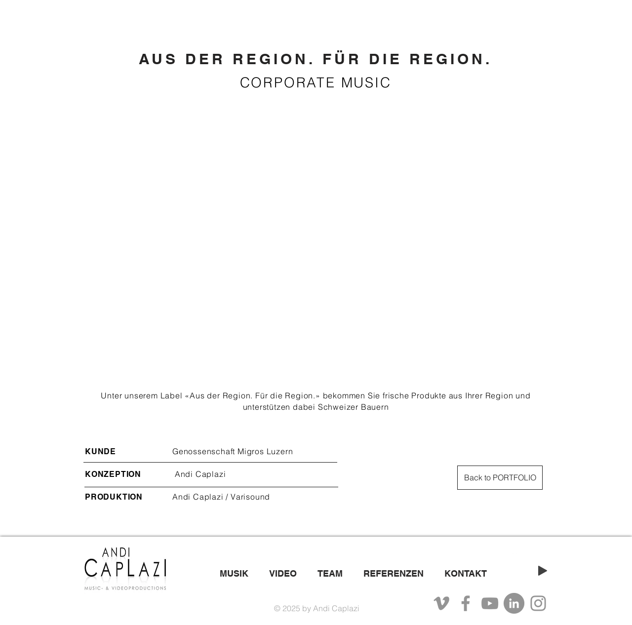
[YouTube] (489, 603)
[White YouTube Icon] (513, 555)
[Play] (542, 571)
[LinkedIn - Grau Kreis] (514, 603)
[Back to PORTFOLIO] (500, 478)
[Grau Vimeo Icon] (441, 603)
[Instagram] (538, 603)
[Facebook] (465, 603)
